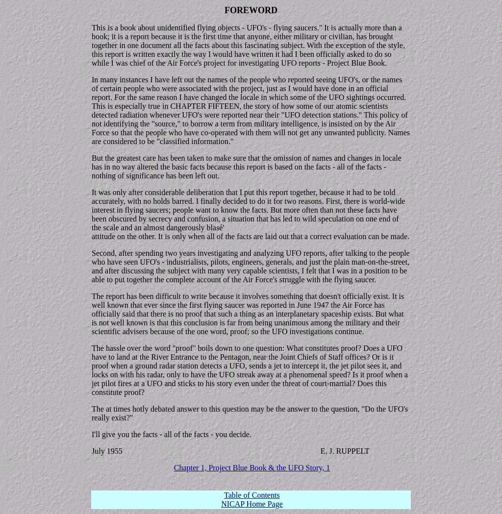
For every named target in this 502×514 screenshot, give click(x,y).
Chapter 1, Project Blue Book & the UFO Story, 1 (252, 468)
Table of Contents (252, 495)
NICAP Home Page (252, 504)
